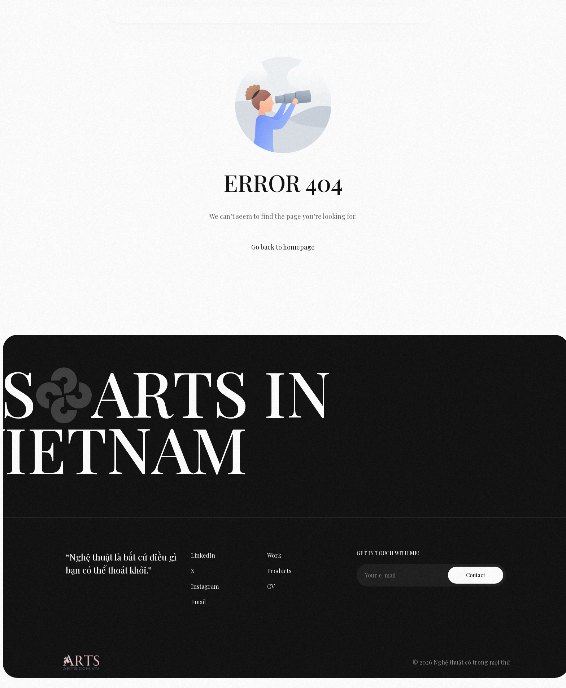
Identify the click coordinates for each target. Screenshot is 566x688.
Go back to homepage (283, 247)
